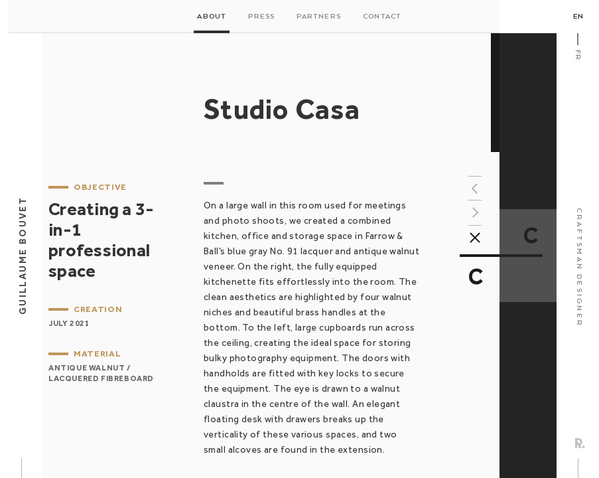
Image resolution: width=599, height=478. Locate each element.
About (211, 17)
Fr (578, 55)
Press (261, 17)
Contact (382, 17)
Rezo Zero (580, 443)
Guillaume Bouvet (22, 256)
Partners (319, 17)
